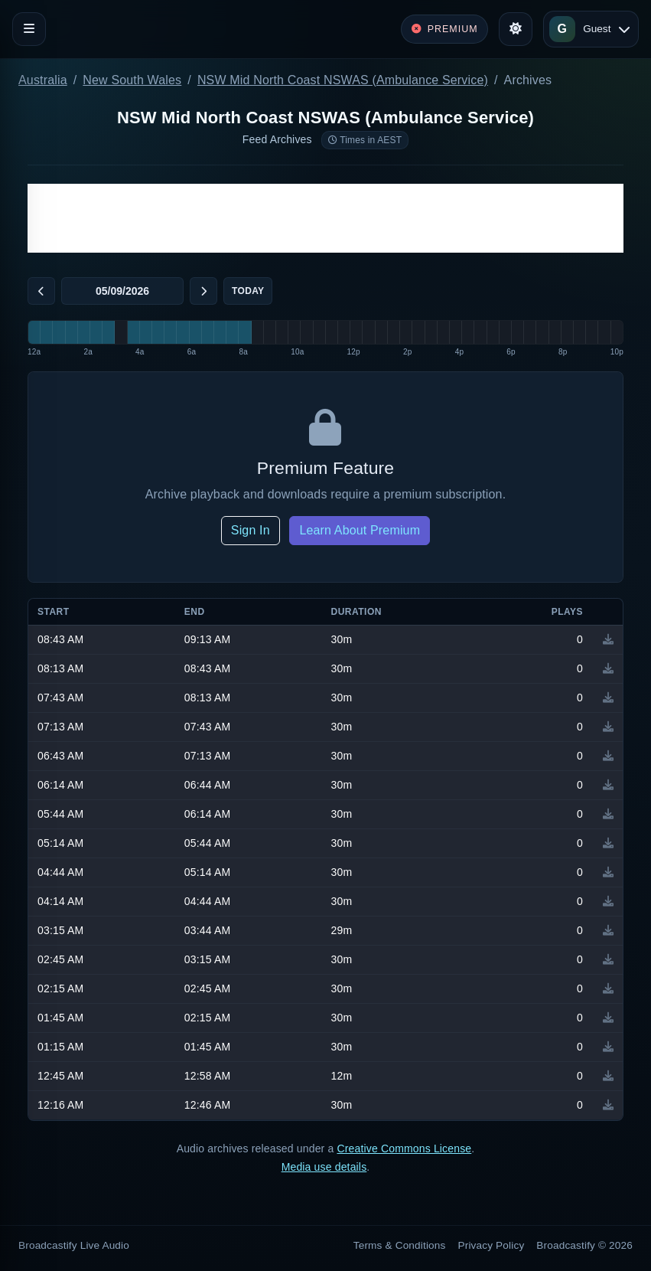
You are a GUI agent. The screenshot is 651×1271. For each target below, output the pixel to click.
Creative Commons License (404, 1148)
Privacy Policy (491, 1245)
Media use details (324, 1167)
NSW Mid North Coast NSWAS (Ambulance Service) (342, 80)
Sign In (250, 530)
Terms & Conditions (399, 1245)
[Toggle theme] (515, 29)
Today (248, 291)
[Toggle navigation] (29, 29)
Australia (42, 80)
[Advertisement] (325, 218)
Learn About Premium (359, 530)
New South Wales (132, 80)
